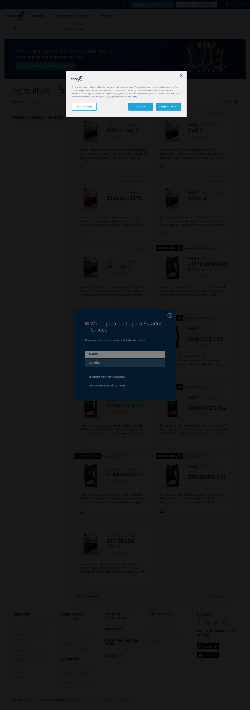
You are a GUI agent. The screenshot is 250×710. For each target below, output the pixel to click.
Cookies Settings (84, 106)
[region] (126, 94)
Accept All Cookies (168, 106)
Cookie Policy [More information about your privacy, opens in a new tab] (131, 96)
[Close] (181, 75)
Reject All (141, 106)
